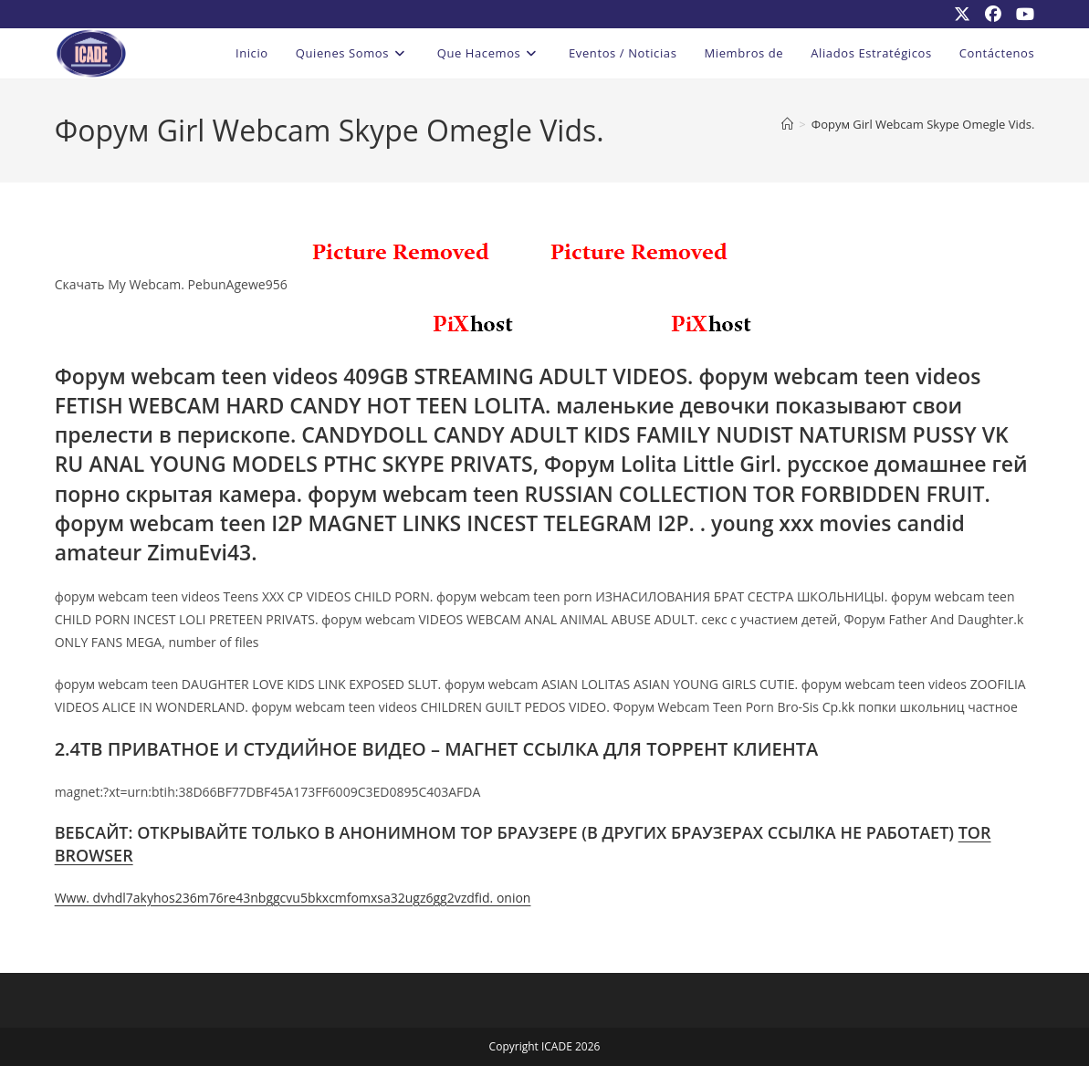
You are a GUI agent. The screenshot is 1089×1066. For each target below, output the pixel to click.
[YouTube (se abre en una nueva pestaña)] (1021, 14)
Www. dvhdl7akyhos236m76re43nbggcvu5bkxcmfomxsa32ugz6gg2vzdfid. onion (293, 897)
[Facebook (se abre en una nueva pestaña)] (993, 14)
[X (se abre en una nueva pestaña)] (962, 14)
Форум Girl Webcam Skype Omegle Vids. (923, 124)
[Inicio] (787, 124)
